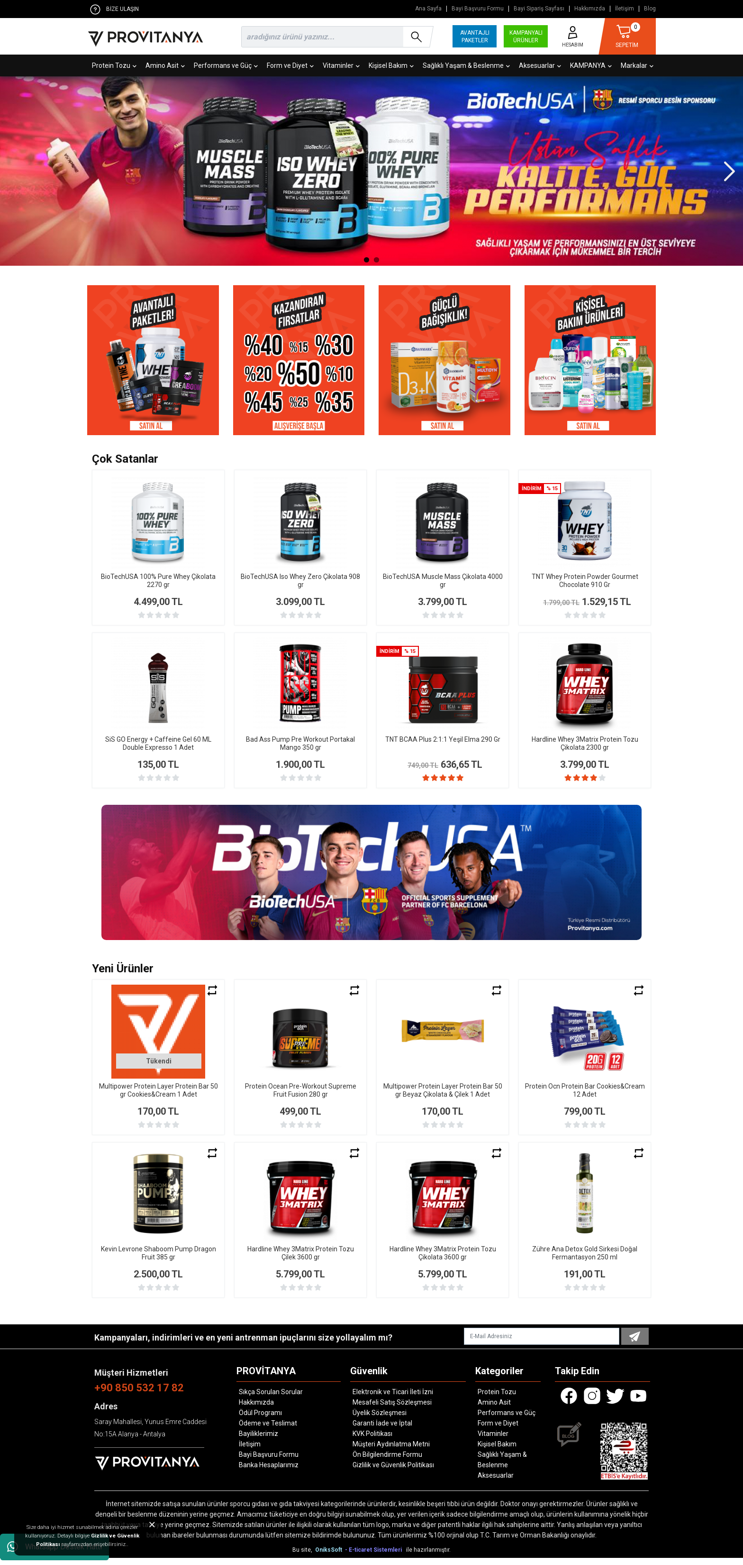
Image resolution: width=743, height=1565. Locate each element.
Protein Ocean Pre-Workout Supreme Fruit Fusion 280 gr (300, 1097)
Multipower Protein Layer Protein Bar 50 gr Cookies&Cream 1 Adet (158, 1097)
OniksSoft (329, 1557)
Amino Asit (165, 65)
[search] (335, 36)
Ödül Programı (260, 1420)
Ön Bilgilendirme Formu (387, 1461)
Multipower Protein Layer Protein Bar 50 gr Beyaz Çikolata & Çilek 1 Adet (442, 1097)
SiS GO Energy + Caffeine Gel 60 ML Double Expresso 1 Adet (158, 743)
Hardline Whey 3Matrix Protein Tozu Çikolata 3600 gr (443, 1260)
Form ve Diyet (290, 65)
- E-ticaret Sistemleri (375, 1557)
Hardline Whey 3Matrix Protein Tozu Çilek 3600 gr (300, 1260)
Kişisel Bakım (391, 65)
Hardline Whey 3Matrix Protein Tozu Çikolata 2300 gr (585, 743)
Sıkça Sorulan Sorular (271, 1399)
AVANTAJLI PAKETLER (474, 36)
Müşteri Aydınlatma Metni (391, 1451)
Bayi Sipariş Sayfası (539, 9)
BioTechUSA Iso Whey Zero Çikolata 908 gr (300, 580)
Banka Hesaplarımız (269, 1472)
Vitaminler (341, 65)
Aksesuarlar (540, 65)
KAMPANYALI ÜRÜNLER (526, 36)
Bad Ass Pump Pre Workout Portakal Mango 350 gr (300, 743)
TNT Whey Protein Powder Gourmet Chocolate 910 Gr (585, 580)
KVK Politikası (372, 1440)
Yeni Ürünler (123, 975)
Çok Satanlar (125, 459)
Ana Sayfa (428, 9)
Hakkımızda (589, 9)
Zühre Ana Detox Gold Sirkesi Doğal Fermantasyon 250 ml (584, 1260)
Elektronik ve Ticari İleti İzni (393, 1399)
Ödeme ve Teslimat (268, 1430)
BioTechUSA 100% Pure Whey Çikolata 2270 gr (158, 580)
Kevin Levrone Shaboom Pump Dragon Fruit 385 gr (158, 1260)
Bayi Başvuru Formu (478, 9)
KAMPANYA (591, 65)
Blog (650, 9)
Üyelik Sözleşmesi (380, 1420)
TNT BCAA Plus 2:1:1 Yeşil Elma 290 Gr (442, 739)
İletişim (624, 9)
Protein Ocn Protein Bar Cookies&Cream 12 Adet (585, 1097)
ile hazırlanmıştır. (428, 1557)
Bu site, (303, 1557)
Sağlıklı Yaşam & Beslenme (466, 65)
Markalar (637, 65)
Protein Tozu (114, 65)
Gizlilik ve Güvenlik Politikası (393, 1472)
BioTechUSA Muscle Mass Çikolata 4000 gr (443, 580)
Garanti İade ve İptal (382, 1430)
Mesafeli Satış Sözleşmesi (392, 1409)
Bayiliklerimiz (258, 1440)
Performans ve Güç (226, 65)
